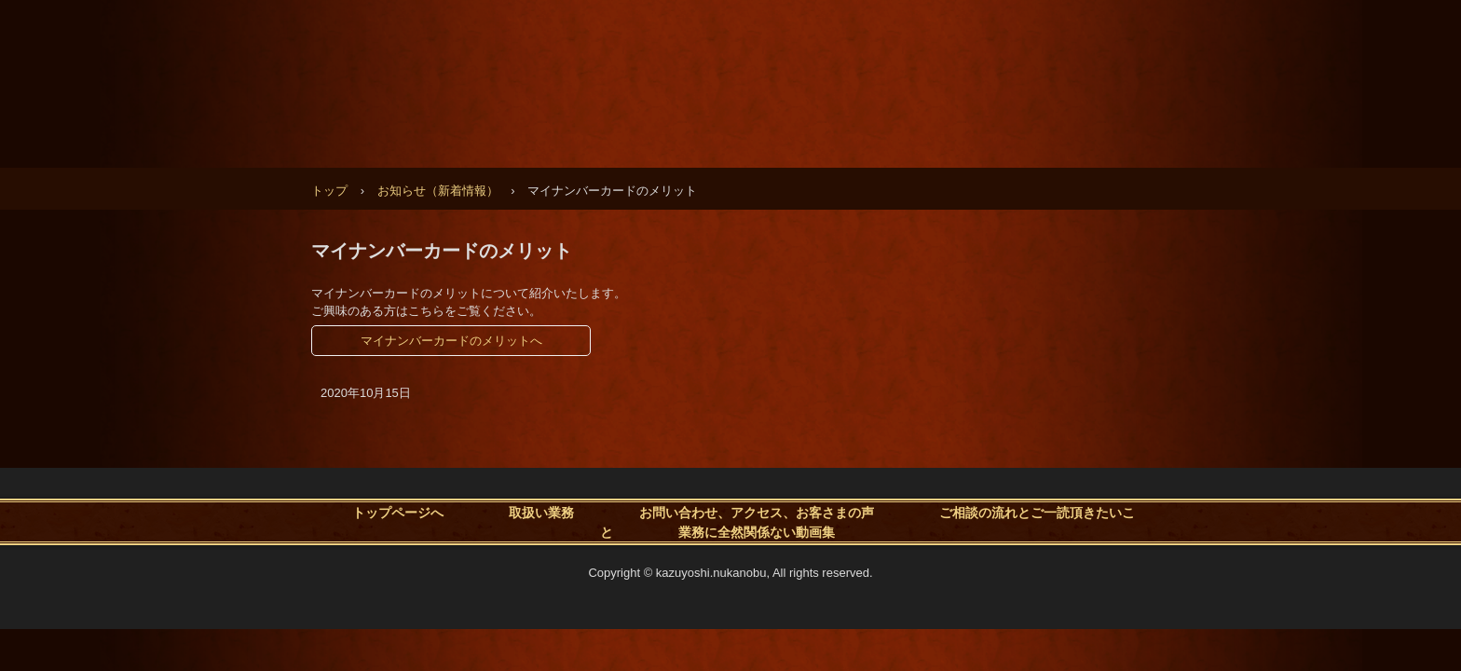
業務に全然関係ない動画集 (756, 531)
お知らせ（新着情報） (437, 191)
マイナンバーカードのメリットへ (451, 341)
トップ (329, 191)
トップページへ (398, 511)
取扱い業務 (541, 511)
